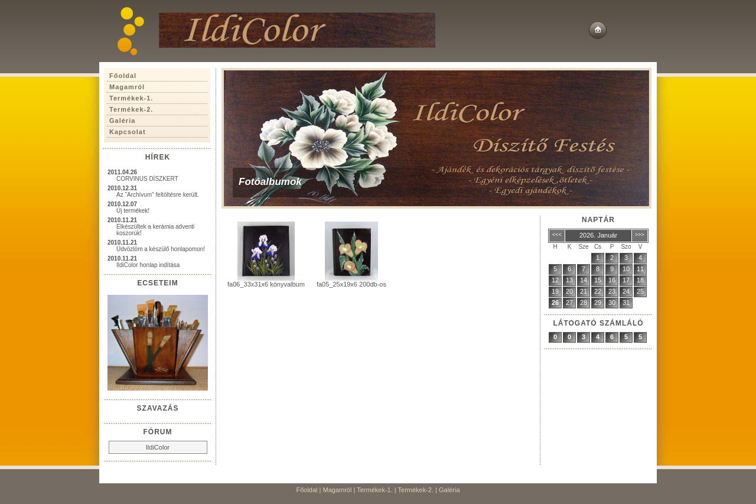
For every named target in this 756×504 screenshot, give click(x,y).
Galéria (449, 489)
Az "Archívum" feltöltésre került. (157, 194)
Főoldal (306, 489)
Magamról (337, 489)
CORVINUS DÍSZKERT (147, 178)
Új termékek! (132, 210)
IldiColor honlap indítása (148, 265)
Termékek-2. (416, 489)
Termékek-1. (375, 489)
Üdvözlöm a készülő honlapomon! (160, 249)
